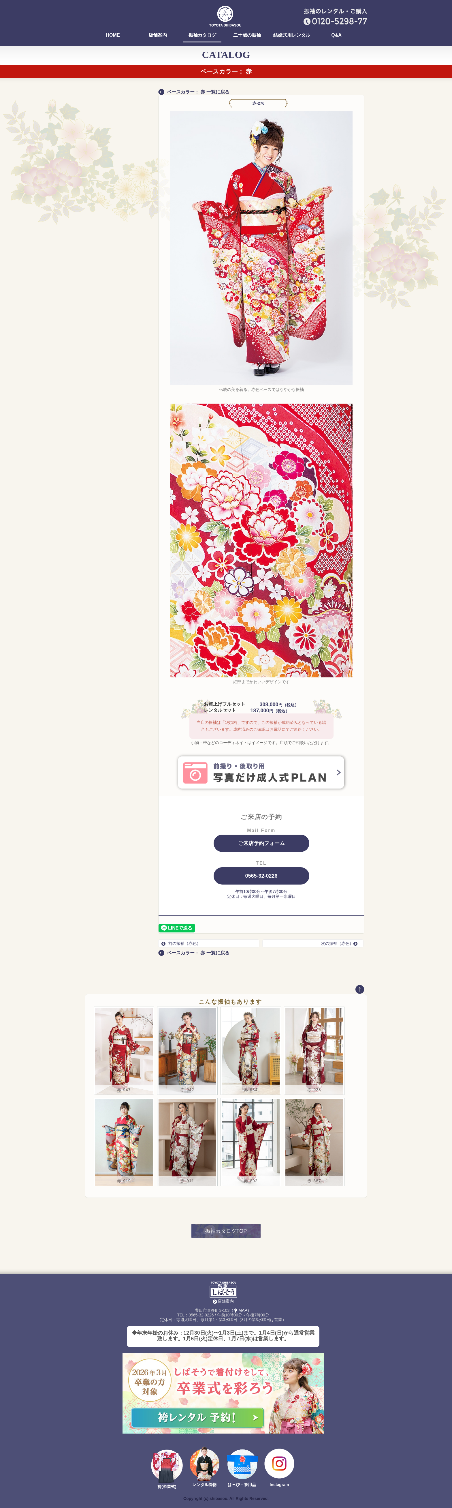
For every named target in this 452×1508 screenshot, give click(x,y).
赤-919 (124, 1181)
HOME (113, 35)
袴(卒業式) (166, 1486)
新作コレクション (110, 315)
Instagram (279, 1484)
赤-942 (187, 1089)
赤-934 (250, 1089)
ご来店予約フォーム (261, 843)
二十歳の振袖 (247, 35)
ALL (120, 266)
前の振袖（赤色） (181, 943)
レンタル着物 (204, 1484)
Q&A (336, 35)
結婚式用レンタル (291, 35)
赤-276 (258, 103)
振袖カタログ (202, 35)
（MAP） (240, 1310)
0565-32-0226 (261, 876)
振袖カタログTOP (226, 1231)
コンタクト (104, 303)
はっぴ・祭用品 (242, 1484)
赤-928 (314, 1089)
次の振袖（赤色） (340, 943)
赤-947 (124, 1089)
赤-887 (314, 1181)
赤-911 (187, 1181)
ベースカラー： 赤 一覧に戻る (198, 91)
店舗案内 (157, 35)
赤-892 (250, 1181)
